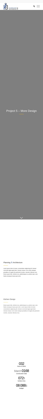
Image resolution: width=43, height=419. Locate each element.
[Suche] (33, 6)
